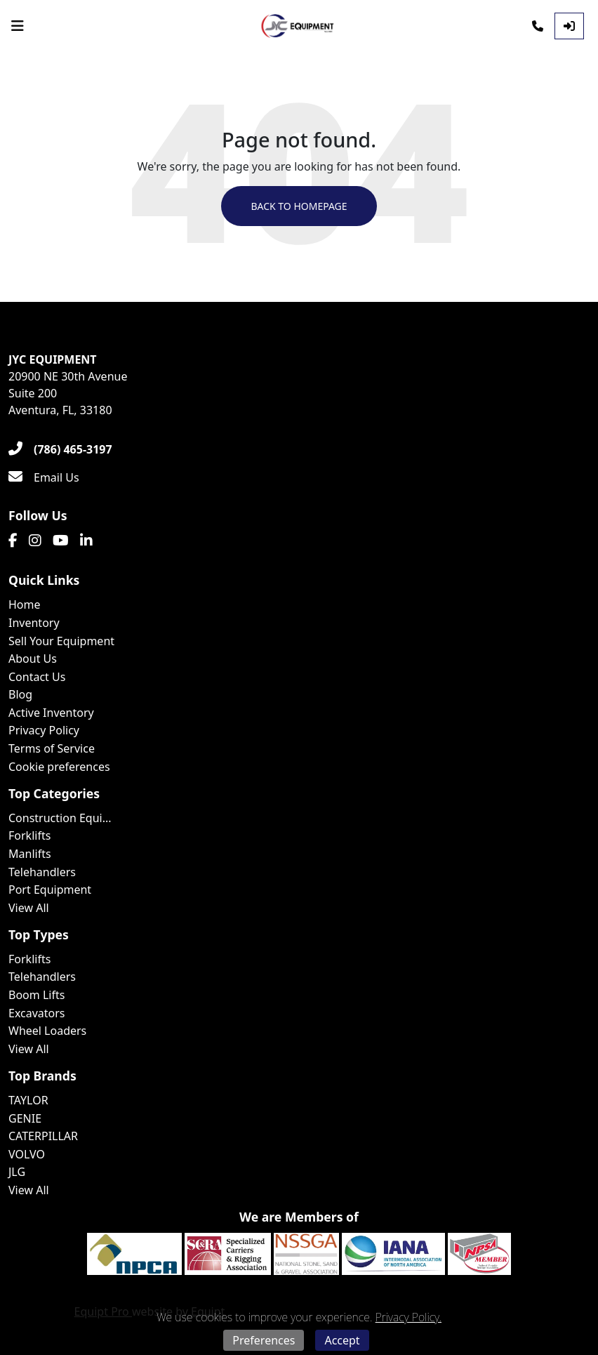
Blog (20, 694)
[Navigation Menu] (17, 26)
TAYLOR (28, 1100)
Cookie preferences (59, 766)
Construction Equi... (60, 818)
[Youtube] (61, 540)
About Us (32, 658)
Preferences (263, 1340)
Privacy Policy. (408, 1317)
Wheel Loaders (47, 1030)
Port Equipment (49, 889)
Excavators (36, 1013)
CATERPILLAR (43, 1136)
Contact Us (36, 677)
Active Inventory (51, 712)
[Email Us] (43, 477)
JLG (16, 1171)
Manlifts (29, 853)
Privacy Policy (43, 730)
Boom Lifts (36, 995)
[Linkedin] (86, 540)
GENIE (24, 1118)
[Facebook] (13, 540)
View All (28, 908)
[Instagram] (35, 540)
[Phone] (537, 26)
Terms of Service (51, 748)
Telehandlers (42, 872)
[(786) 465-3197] (60, 449)
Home (24, 604)
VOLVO (26, 1154)
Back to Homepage (299, 206)
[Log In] (569, 26)
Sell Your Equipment (61, 641)
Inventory (34, 622)
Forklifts (29, 835)
